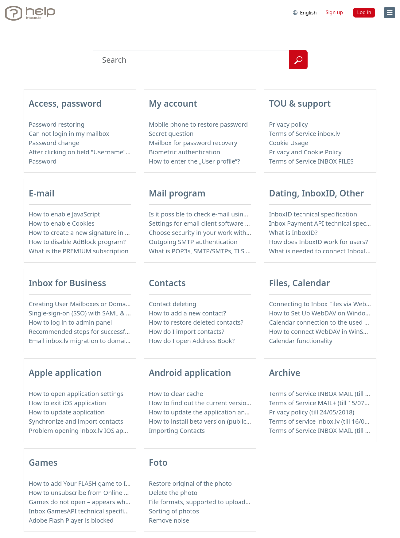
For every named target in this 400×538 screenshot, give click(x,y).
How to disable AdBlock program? (77, 242)
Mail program (177, 193)
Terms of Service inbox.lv (304, 133)
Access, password (65, 103)
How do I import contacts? (186, 331)
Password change (54, 143)
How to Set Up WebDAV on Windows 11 (325, 313)
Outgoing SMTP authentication (193, 242)
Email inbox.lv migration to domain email (88, 341)
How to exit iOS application (67, 403)
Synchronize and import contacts (76, 421)
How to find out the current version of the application (225, 403)
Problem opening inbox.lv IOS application (88, 430)
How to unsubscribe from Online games (86, 493)
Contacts (167, 283)
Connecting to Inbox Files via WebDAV (323, 304)
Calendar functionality (300, 341)
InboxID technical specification (313, 214)
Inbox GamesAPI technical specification (85, 511)
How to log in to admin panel (70, 322)
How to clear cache (176, 394)
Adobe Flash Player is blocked (71, 520)
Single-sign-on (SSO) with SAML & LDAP (85, 313)
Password (42, 161)
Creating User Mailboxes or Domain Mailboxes (95, 304)
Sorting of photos (174, 511)
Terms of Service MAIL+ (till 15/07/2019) (326, 403)
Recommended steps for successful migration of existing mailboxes (126, 331)
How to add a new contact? (187, 313)
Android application (190, 372)
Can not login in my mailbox (69, 133)
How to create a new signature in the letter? (91, 232)
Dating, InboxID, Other (316, 193)
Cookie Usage (288, 143)
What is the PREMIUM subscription (79, 251)
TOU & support (300, 103)
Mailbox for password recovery (193, 143)
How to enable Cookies (62, 223)
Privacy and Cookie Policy (305, 152)
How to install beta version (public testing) (209, 421)
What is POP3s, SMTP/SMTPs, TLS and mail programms (227, 251)
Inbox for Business (67, 283)
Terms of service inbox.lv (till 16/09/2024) (327, 421)
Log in (364, 12)
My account (173, 103)
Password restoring (57, 124)
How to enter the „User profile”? (194, 161)
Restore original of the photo (190, 483)
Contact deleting (172, 304)
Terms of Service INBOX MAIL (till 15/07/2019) (334, 394)
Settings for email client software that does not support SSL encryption (250, 223)
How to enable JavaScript (64, 214)
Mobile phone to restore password (198, 124)
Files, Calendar (299, 283)
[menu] (389, 12)
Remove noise (169, 520)
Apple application (65, 372)
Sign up (334, 12)
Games (43, 462)
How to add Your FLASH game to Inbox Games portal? (106, 483)
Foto (158, 462)
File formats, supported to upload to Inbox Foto (217, 502)
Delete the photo (173, 493)
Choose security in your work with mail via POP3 (218, 232)
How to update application (67, 412)
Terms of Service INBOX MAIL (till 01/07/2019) (334, 430)
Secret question (171, 133)
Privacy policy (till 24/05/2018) (311, 412)
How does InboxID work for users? (318, 242)
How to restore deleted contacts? (196, 322)
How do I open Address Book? (192, 341)
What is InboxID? (293, 232)
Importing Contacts (177, 430)
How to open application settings (76, 394)
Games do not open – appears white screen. (92, 502)
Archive (284, 372)
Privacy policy (288, 124)
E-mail (42, 193)
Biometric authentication (184, 152)
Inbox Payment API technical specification (329, 223)
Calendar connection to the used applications (334, 322)
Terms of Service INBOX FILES (311, 161)
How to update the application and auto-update (217, 412)
